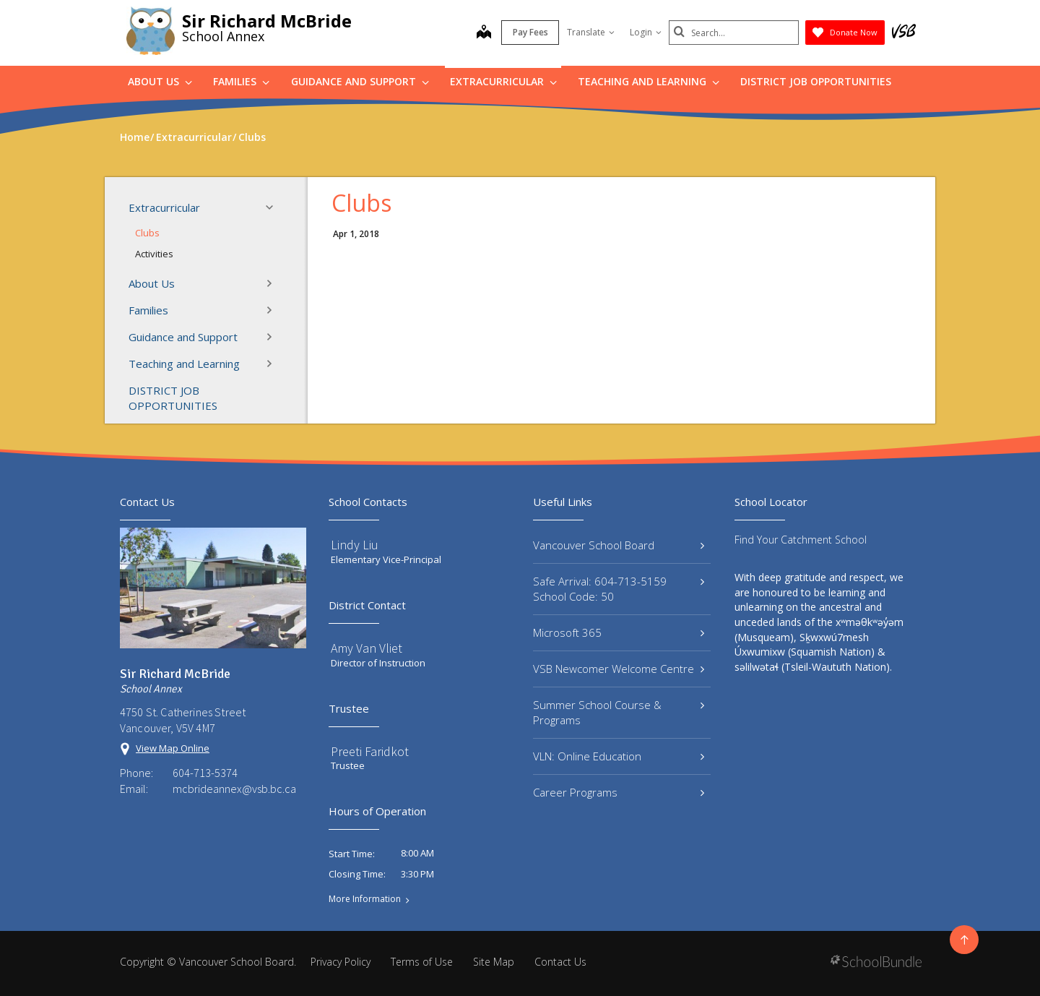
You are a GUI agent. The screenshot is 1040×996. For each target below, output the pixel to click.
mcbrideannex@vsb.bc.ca (234, 788)
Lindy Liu (354, 544)
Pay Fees (530, 32)
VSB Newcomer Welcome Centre (618, 668)
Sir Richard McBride (267, 21)
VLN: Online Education (618, 756)
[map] (484, 33)
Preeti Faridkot (370, 751)
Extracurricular (503, 81)
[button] (274, 207)
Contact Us (560, 962)
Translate (591, 32)
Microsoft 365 (618, 632)
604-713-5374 (205, 772)
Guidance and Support (360, 81)
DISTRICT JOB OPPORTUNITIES (815, 81)
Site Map (493, 962)
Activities (154, 253)
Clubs (147, 232)
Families (241, 81)
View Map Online (172, 748)
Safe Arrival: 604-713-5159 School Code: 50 (618, 589)
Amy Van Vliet (366, 648)
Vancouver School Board (618, 545)
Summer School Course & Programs (618, 712)
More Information (365, 899)
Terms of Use (422, 962)
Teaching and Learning (648, 81)
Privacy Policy (340, 962)
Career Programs (618, 792)
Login (646, 32)
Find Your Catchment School (800, 539)
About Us (160, 81)
